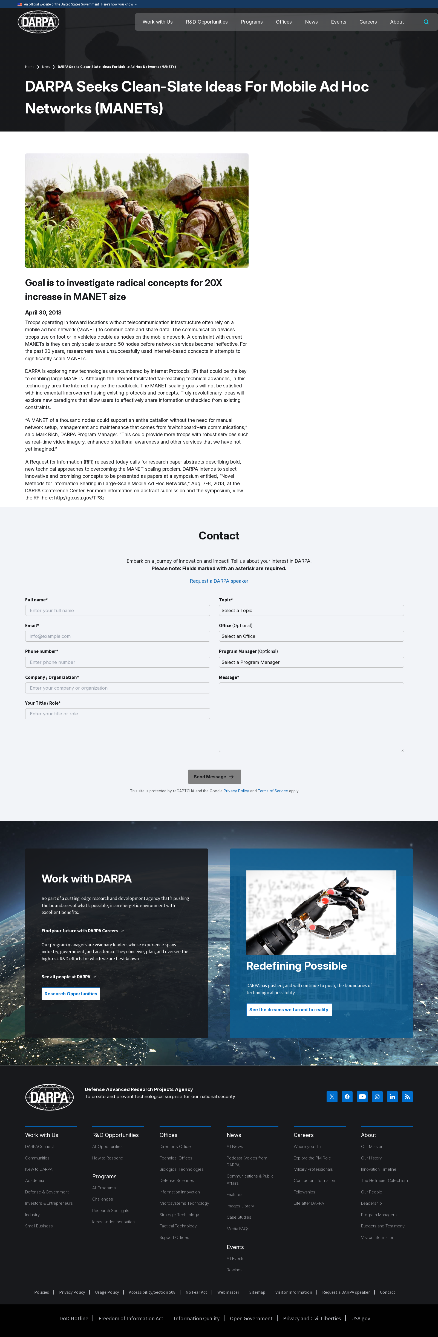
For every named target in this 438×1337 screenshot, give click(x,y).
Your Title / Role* (43, 703)
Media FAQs (238, 1228)
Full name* (36, 600)
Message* (229, 677)
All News (235, 1146)
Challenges (102, 1199)
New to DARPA (39, 1169)
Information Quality (197, 1318)
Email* (32, 625)
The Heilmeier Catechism (384, 1180)
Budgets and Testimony (383, 1226)
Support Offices (174, 1237)
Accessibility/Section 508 (152, 1292)
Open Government (251, 1318)
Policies (41, 1292)
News (311, 22)
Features (235, 1194)
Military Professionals (313, 1169)
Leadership (371, 1203)
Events (338, 22)
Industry (32, 1214)
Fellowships (304, 1192)
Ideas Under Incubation (113, 1221)
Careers (368, 22)
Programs (252, 22)
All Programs (104, 1187)
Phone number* (41, 651)
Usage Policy (107, 1292)
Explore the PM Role (312, 1158)
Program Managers (379, 1214)
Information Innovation (180, 1192)
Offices (284, 22)
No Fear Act (196, 1292)
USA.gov (360, 1318)
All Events (235, 1258)
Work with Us (158, 22)
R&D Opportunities (207, 22)
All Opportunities (107, 1146)
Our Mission (372, 1146)
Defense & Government (47, 1192)
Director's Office (175, 1146)
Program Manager (248, 651)
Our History (371, 1158)
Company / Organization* (52, 677)
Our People (371, 1192)
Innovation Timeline (378, 1169)
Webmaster (228, 1292)
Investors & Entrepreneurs (49, 1203)
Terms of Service (272, 791)
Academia (34, 1180)
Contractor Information (314, 1180)
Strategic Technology (179, 1214)
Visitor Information (377, 1237)
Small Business (39, 1226)
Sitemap (257, 1292)
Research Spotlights (110, 1210)
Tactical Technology (178, 1226)
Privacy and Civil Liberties (312, 1318)
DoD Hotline (73, 1318)
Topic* (226, 600)
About (397, 22)
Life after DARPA (309, 1203)
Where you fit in (308, 1146)
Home (29, 66)
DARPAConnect (39, 1146)
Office (236, 625)
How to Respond (107, 1158)
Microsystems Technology (184, 1203)
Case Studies (239, 1217)
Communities (37, 1158)
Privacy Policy (236, 791)
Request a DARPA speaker (219, 581)
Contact (387, 1292)
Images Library (240, 1206)
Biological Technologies (182, 1169)
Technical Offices (176, 1158)
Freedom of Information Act (131, 1318)
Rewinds (235, 1269)
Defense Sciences (177, 1180)
